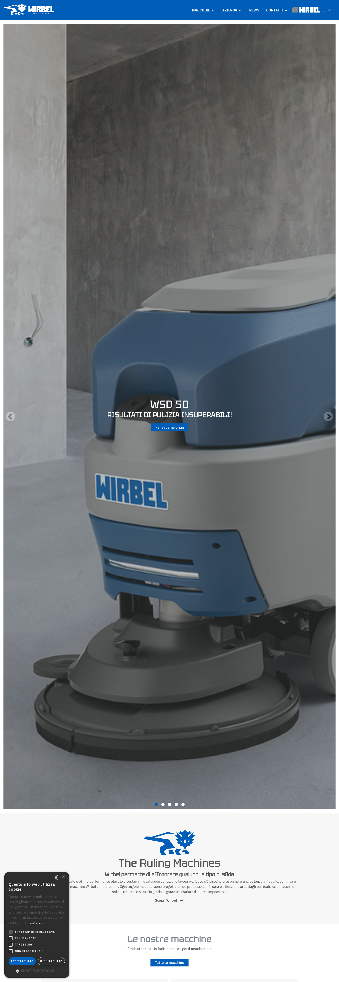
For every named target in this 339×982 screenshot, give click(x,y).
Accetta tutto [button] (22, 961)
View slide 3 (169, 804)
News (254, 10)
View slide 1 (156, 804)
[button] (37, 970)
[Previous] (10, 416)
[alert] (36, 925)
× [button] (63, 877)
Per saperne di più (169, 427)
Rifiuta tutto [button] (51, 961)
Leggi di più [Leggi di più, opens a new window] (36, 923)
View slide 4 (176, 804)
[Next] (328, 416)
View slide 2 (163, 804)
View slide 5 (183, 804)
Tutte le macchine (169, 962)
